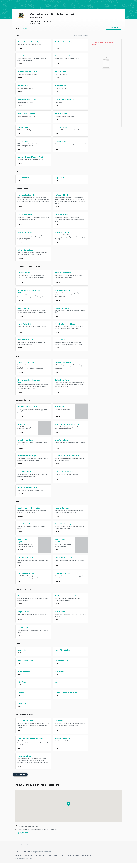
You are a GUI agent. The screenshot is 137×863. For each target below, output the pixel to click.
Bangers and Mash (23, 612)
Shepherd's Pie (22, 596)
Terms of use (40, 855)
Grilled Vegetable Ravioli (25, 557)
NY (21, 852)
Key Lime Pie (59, 721)
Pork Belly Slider (60, 141)
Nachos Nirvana (60, 85)
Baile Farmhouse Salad (25, 232)
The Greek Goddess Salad (26, 195)
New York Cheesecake (62, 738)
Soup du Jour (59, 178)
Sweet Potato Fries (61, 661)
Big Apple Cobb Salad (62, 195)
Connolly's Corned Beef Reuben (66, 324)
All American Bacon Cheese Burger (67, 424)
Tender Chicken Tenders (26, 56)
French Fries (21, 650)
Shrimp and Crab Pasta (63, 573)
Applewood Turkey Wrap (26, 362)
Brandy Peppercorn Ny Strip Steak (29, 508)
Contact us (28, 855)
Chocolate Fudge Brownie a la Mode (30, 738)
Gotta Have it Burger (24, 471)
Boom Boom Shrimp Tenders (27, 99)
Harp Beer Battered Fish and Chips (67, 596)
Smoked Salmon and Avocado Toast (30, 157)
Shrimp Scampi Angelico (22, 541)
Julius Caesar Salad (61, 215)
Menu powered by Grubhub (81, 35)
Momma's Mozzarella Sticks (27, 72)
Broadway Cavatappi (62, 508)
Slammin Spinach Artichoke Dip (28, 42)
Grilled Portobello (23, 272)
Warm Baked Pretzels (62, 113)
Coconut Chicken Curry (63, 524)
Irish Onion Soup (23, 141)
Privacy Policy (52, 855)
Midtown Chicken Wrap (63, 272)
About (25, 28)
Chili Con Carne (22, 127)
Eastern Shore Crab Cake (63, 557)
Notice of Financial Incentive (70, 855)
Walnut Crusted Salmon (60, 541)
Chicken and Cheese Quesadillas (66, 56)
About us (18, 855)
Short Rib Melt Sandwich (25, 340)
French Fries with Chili (25, 661)
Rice (56, 682)
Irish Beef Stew (22, 627)
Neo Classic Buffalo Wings (64, 42)
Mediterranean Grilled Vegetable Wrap (28, 291)
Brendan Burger (22, 424)
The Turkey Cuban (61, 340)
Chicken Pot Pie (60, 612)
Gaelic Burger (59, 406)
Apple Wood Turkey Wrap (63, 290)
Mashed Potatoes (23, 671)
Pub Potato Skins (61, 127)
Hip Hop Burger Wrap (62, 380)
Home (17, 852)
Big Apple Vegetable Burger (26, 456)
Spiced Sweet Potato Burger (64, 471)
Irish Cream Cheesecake (25, 721)
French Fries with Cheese (63, 650)
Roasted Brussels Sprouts (26, 113)
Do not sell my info (88, 855)
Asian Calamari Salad (24, 215)
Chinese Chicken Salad (62, 232)
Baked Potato (59, 671)
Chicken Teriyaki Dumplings (64, 99)
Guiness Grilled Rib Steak (26, 573)
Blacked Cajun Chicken (62, 308)
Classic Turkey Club (24, 324)
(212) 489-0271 (35, 23)
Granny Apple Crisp (24, 756)
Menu (17, 28)
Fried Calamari (22, 85)
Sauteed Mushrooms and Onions (66, 693)
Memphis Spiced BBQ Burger (27, 406)
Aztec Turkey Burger (62, 440)
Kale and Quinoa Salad (25, 250)
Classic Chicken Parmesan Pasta (28, 524)
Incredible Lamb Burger (25, 440)
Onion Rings (21, 682)
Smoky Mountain (23, 308)
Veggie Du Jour (22, 703)
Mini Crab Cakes (60, 72)
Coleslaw (20, 693)
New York (27, 852)
